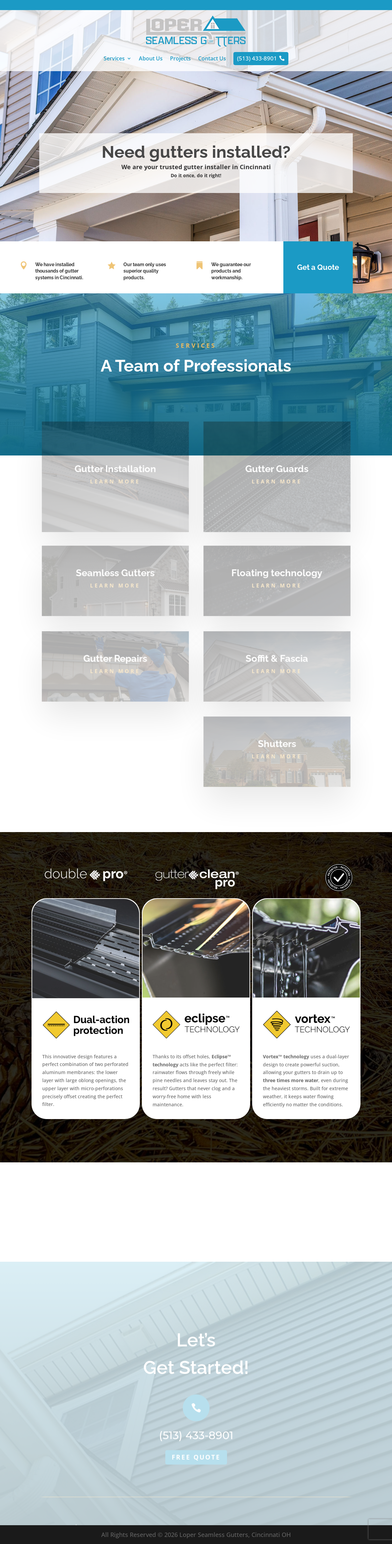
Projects (180, 59)
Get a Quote (318, 267)
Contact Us (212, 59)
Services (114, 59)
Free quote (196, 1498)
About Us (151, 59)
